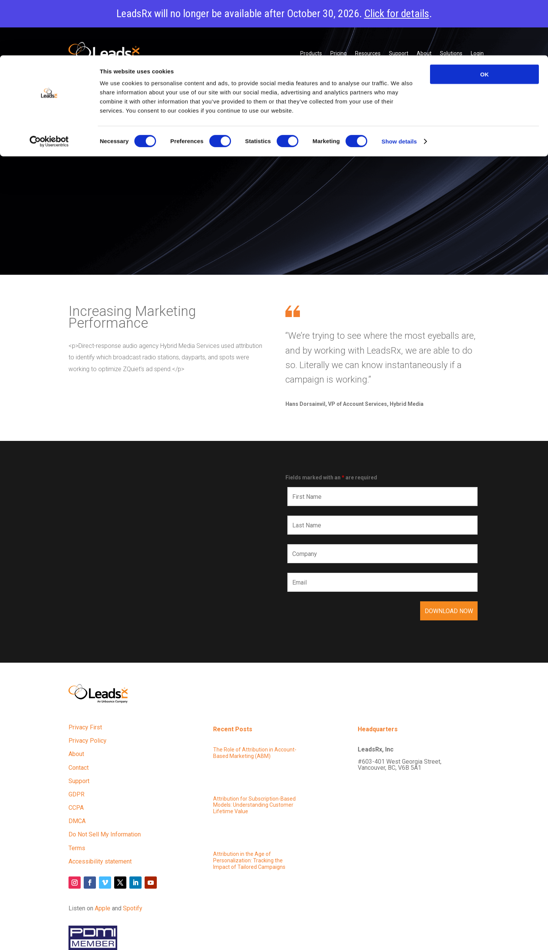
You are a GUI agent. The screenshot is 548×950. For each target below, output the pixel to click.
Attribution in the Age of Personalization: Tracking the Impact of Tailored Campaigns (249, 860)
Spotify (132, 908)
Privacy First (85, 727)
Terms (76, 848)
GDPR (76, 794)
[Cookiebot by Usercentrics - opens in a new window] (49, 86)
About (76, 754)
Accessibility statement (100, 861)
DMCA (77, 821)
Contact (78, 767)
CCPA (76, 807)
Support (78, 781)
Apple (102, 908)
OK (484, 19)
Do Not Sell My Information (104, 834)
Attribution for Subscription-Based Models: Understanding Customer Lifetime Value (254, 805)
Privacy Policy (87, 740)
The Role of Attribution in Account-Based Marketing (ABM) (254, 753)
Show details (399, 86)
